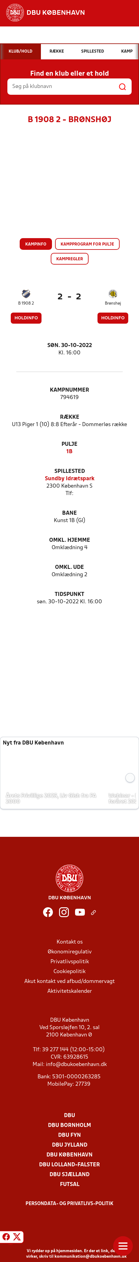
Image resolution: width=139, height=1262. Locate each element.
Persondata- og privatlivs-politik (69, 1204)
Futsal (69, 1184)
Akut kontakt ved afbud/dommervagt (69, 981)
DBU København (69, 1155)
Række (69, 417)
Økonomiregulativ (70, 952)
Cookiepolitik (69, 971)
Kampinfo (35, 244)
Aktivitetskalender (69, 991)
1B (69, 451)
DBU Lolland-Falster (69, 1165)
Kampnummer (69, 390)
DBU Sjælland (69, 1174)
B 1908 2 (26, 304)
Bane (69, 513)
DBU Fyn (69, 1135)
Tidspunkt (69, 594)
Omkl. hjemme (69, 540)
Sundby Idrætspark (69, 478)
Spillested (69, 471)
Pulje (69, 444)
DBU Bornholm (69, 1125)
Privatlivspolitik (69, 961)
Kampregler (69, 259)
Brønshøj (113, 304)
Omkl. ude (69, 567)
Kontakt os (70, 942)
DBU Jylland (69, 1145)
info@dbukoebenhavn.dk (76, 1064)
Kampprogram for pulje (87, 244)
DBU (69, 1115)
